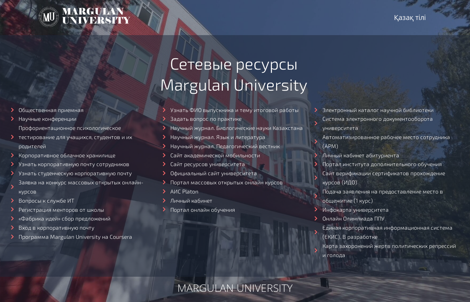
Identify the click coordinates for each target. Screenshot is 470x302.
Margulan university (235, 290)
